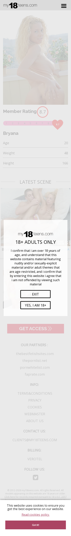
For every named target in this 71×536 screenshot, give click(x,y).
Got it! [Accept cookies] (35, 525)
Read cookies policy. (36, 515)
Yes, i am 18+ (35, 305)
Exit (35, 294)
